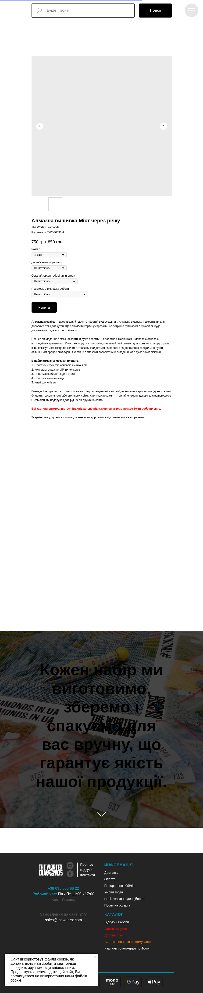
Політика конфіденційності (124, 899)
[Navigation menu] (191, 10)
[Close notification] (94, 957)
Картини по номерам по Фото (127, 948)
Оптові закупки (116, 929)
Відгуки (86, 870)
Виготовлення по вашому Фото (128, 942)
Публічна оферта (117, 905)
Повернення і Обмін (119, 886)
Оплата (110, 879)
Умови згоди (113, 892)
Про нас (86, 865)
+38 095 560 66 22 (63, 888)
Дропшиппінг (114, 935)
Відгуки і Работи (117, 922)
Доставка (111, 872)
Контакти (87, 875)
